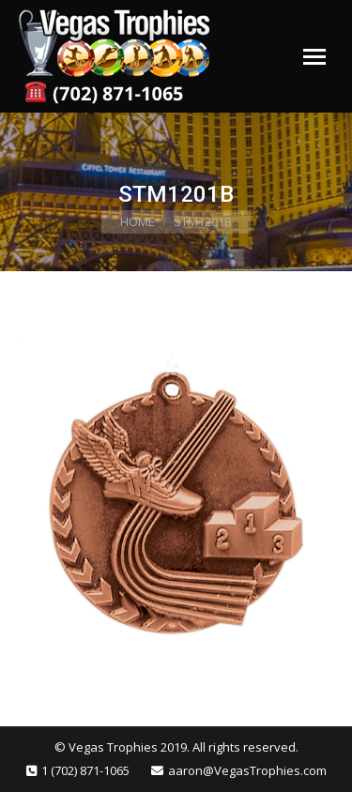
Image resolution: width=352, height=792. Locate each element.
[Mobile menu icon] (314, 56)
